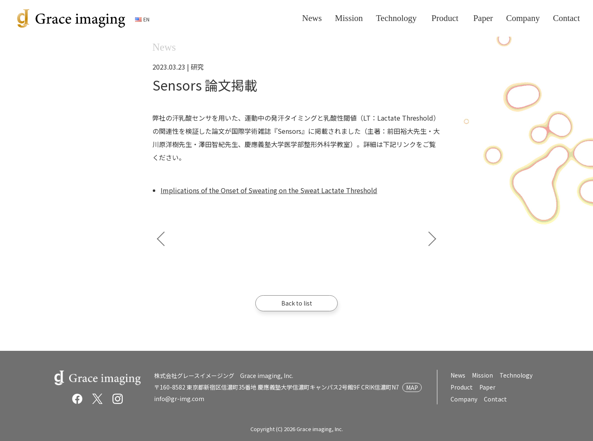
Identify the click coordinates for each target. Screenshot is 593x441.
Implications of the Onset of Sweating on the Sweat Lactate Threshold (269, 190)
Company (464, 399)
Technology (516, 375)
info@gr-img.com (179, 398)
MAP (412, 387)
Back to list (296, 303)
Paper (487, 387)
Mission (482, 375)
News (458, 375)
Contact (495, 399)
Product (461, 387)
